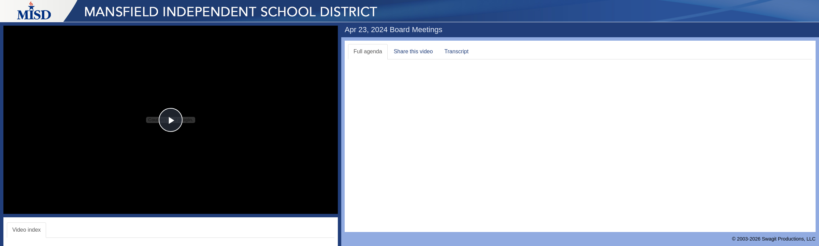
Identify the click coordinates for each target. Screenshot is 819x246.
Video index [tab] (26, 230)
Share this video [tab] (413, 51)
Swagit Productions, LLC (789, 239)
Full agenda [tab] (368, 51)
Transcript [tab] (456, 51)
